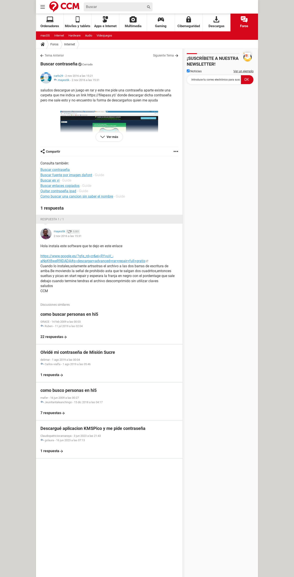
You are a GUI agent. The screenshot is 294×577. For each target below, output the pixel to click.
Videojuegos (104, 35)
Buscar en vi (50, 180)
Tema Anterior (54, 55)
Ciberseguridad (188, 22)
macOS (45, 35)
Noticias (194, 71)
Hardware (74, 35)
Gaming (161, 22)
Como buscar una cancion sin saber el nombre (76, 196)
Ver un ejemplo (243, 71)
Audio (88, 35)
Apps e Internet (105, 22)
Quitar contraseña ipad (58, 191)
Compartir (53, 151)
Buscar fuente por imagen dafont (66, 175)
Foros (244, 22)
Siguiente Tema (163, 55)
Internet (59, 35)
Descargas (216, 22)
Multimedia (133, 22)
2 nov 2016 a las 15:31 (85, 80)
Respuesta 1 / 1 (52, 219)
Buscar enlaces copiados (59, 186)
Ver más (112, 137)
